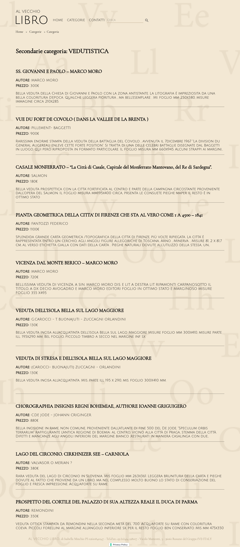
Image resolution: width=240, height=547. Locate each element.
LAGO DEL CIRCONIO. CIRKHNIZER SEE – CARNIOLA (72, 454)
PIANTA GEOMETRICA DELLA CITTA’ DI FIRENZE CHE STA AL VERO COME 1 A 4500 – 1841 (109, 215)
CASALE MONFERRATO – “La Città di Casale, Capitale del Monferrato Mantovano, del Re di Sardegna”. (114, 167)
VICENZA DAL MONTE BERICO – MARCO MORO (66, 263)
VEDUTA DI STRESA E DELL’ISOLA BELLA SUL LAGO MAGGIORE (83, 358)
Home (58, 20)
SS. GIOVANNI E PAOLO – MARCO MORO (59, 71)
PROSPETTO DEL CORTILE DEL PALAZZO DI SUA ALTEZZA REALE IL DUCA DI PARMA (107, 502)
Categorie (76, 20)
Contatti (97, 20)
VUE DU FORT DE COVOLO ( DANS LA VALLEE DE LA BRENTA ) (82, 119)
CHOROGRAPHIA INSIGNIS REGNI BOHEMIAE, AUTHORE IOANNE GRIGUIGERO (101, 406)
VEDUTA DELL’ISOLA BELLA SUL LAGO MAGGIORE (70, 310)
